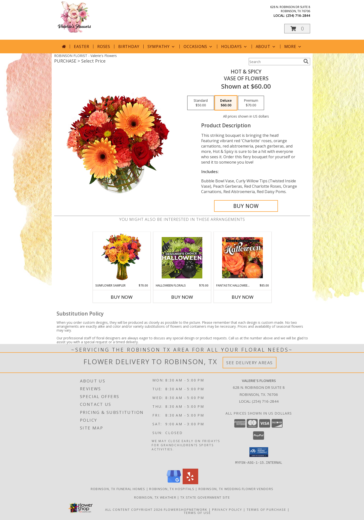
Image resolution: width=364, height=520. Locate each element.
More (293, 46)
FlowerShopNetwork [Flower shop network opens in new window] (185, 509)
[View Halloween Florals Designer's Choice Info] (182, 257)
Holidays (234, 46)
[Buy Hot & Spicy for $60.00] (246, 206)
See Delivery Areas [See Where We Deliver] (249, 362)
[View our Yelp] (190, 482)
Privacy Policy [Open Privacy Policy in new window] (227, 509)
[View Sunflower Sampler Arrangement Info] (121, 257)
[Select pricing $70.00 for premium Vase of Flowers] (251, 103)
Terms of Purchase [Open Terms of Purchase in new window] (266, 509)
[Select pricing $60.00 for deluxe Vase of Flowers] (226, 103)
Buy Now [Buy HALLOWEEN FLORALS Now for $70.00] (182, 297)
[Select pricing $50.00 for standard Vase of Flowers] (200, 103)
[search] (306, 61)
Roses (103, 46)
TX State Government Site (205, 497)
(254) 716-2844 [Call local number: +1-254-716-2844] (298, 15)
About (266, 46)
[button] (297, 28)
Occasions (198, 46)
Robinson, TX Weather (155, 497)
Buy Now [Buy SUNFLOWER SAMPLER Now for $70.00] (122, 297)
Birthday (128, 46)
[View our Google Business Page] (174, 482)
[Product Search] (275, 61)
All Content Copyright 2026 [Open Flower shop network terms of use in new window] (134, 509)
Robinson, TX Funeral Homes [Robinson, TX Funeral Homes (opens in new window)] (118, 488)
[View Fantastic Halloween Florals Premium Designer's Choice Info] (242, 257)
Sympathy (162, 46)
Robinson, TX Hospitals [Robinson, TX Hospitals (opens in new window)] (171, 488)
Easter (81, 46)
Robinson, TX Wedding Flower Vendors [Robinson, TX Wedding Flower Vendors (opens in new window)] (236, 488)
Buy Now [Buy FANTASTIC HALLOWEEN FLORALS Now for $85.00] (243, 297)
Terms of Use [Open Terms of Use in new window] (197, 512)
